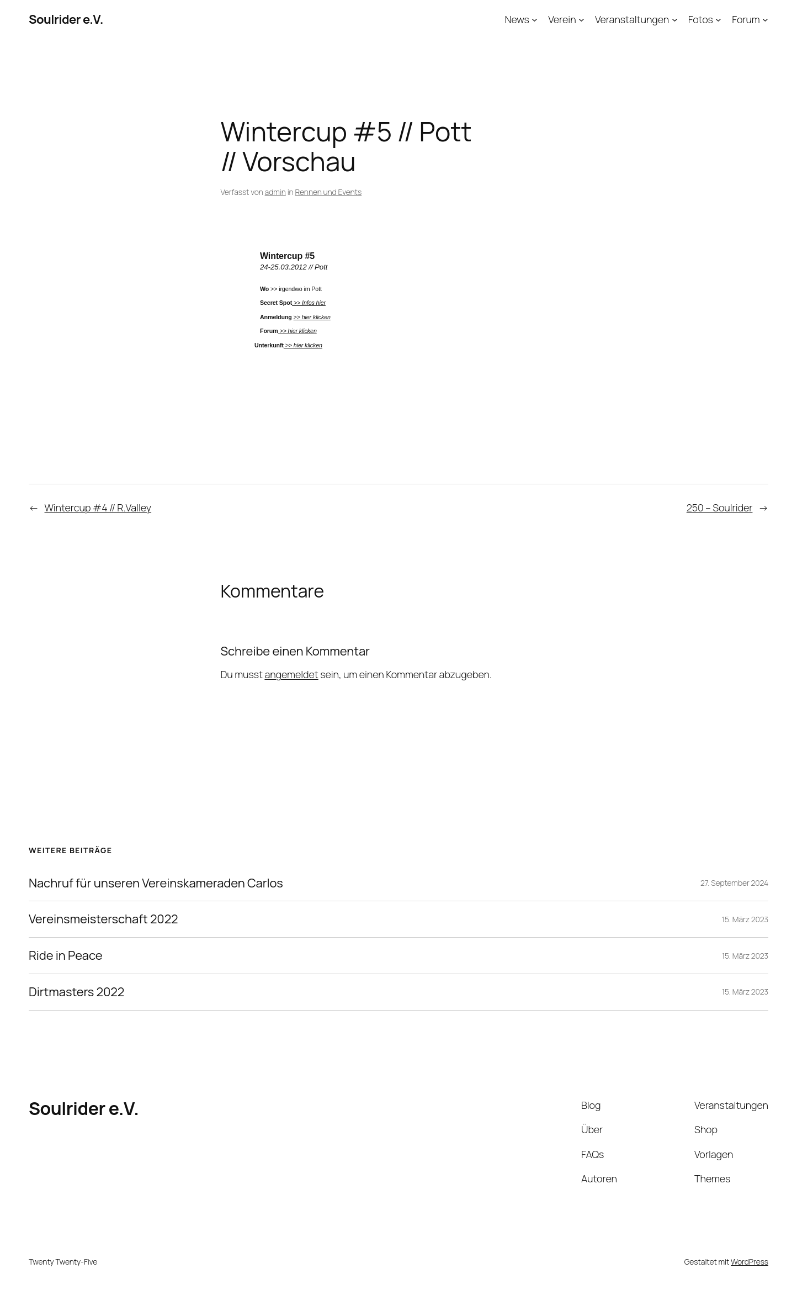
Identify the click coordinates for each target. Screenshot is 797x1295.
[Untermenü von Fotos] (718, 20)
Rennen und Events (328, 192)
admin (275, 192)
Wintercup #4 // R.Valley (98, 507)
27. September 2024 (734, 883)
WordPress (749, 1261)
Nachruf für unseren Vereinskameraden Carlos (156, 883)
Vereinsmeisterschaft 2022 (103, 919)
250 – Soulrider (720, 507)
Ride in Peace (65, 956)
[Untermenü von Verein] (581, 20)
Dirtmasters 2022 (76, 992)
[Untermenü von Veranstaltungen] (675, 20)
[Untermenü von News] (535, 20)
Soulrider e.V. (66, 19)
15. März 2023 (745, 919)
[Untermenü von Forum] (765, 20)
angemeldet (291, 674)
